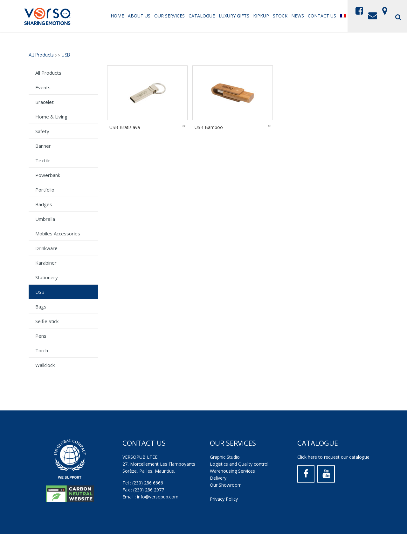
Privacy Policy (224, 499)
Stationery (46, 277)
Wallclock (45, 365)
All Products (41, 54)
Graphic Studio (225, 457)
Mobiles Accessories (57, 233)
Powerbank (47, 175)
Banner (43, 146)
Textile (43, 160)
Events (43, 87)
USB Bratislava (124, 127)
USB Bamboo (209, 127)
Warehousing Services (232, 471)
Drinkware (46, 248)
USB (65, 54)
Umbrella (45, 219)
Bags (40, 306)
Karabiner (46, 263)
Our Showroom (226, 485)
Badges (43, 204)
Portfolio (44, 189)
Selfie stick (47, 321)
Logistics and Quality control (239, 464)
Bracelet (44, 102)
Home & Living (51, 116)
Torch (41, 350)
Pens (40, 336)
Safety (42, 131)
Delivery (218, 478)
